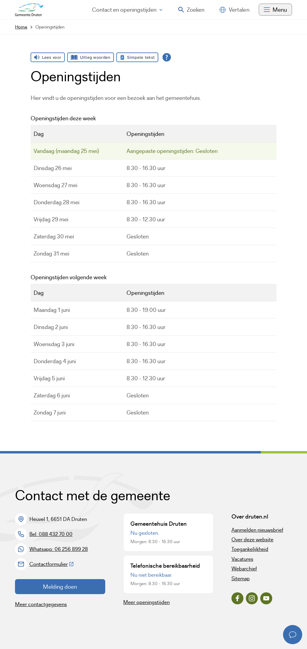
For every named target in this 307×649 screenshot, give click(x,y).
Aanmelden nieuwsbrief (257, 530)
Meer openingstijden (146, 602)
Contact (127, 9)
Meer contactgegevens (41, 604)
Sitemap (240, 578)
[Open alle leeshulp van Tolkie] (166, 57)
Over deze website (252, 539)
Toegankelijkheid (249, 549)
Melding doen (60, 586)
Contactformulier (51, 564)
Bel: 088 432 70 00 (51, 534)
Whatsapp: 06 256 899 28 (58, 549)
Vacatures (242, 559)
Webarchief (244, 568)
